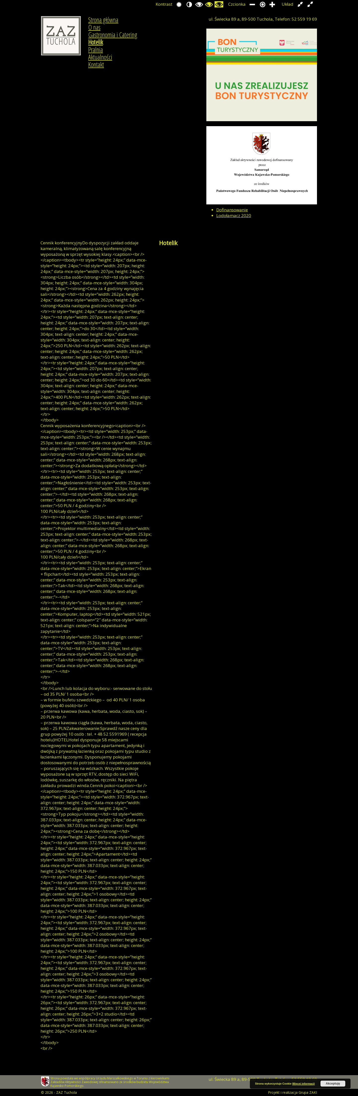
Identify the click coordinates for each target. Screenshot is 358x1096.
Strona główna (103, 20)
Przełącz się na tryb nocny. (189, 4)
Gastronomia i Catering (112, 34)
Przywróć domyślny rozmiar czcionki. (262, 4)
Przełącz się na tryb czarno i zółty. (209, 4)
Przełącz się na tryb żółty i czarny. (219, 4)
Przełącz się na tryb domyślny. (179, 4)
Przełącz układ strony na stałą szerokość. (300, 4)
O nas (94, 27)
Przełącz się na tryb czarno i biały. (199, 4)
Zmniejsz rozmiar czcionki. (252, 4)
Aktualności (100, 57)
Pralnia (95, 49)
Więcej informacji (303, 1083)
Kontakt (96, 64)
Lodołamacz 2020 (233, 215)
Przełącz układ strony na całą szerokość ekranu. (310, 4)
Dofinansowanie (232, 210)
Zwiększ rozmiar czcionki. (272, 4)
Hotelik (95, 42)
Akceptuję (333, 1083)
